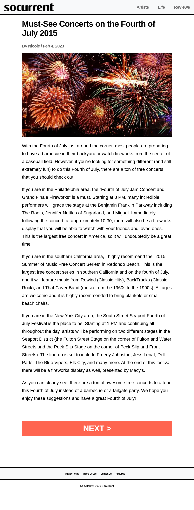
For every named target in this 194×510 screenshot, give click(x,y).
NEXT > (97, 428)
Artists (142, 7)
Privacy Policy (72, 473)
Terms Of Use (89, 473)
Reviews (182, 7)
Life (161, 7)
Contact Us (105, 473)
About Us (120, 473)
